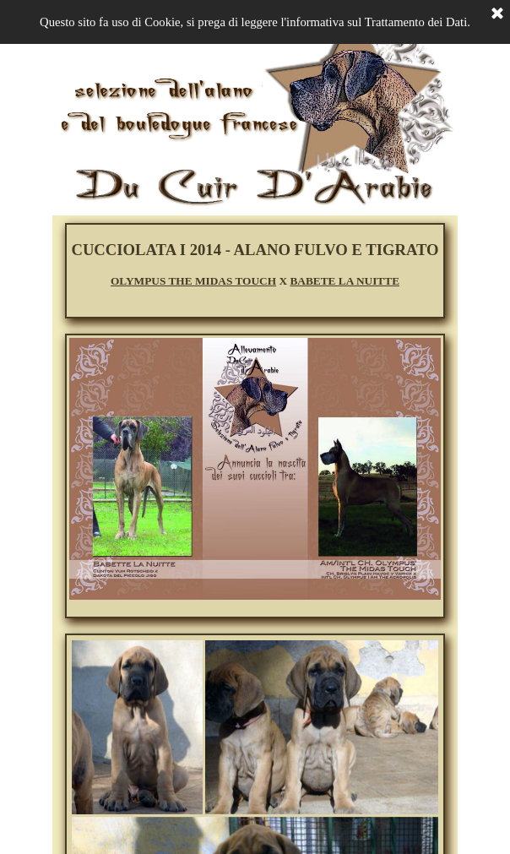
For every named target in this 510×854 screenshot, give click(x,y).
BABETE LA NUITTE (344, 281)
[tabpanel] (255, 264)
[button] (234, 816)
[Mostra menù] (72, 24)
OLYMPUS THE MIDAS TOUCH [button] (193, 281)
